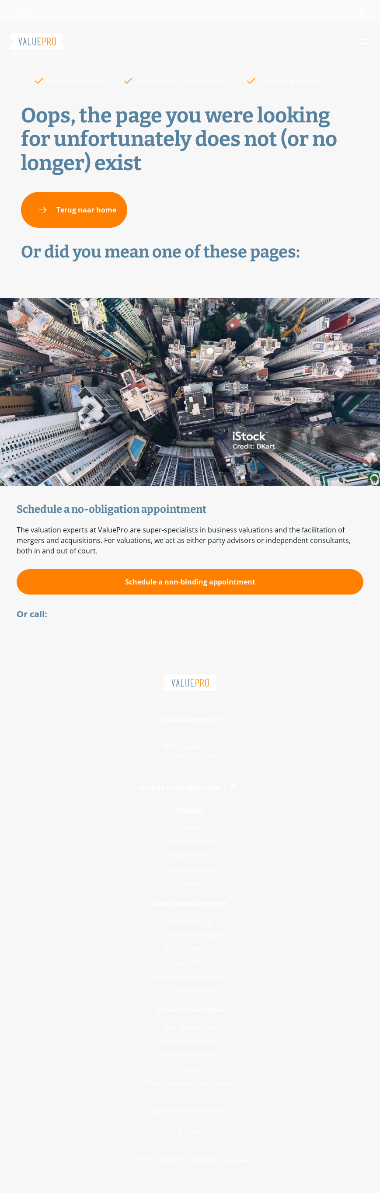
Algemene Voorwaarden (190, 1111)
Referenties (190, 855)
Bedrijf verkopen (190, 1027)
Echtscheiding (190, 920)
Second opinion (190, 990)
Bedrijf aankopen (190, 1041)
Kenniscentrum (190, 869)
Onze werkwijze (190, 841)
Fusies (190, 1069)
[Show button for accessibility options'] (362, 11)
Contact (23, 11)
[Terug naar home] (74, 210)
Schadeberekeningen (190, 934)
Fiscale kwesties (190, 948)
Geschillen (190, 962)
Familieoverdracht (190, 1055)
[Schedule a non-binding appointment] (190, 582)
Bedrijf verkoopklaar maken (190, 1083)
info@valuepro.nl (190, 719)
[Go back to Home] (37, 44)
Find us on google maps (190, 787)
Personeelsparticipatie (190, 976)
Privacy (190, 1132)
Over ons (190, 827)
